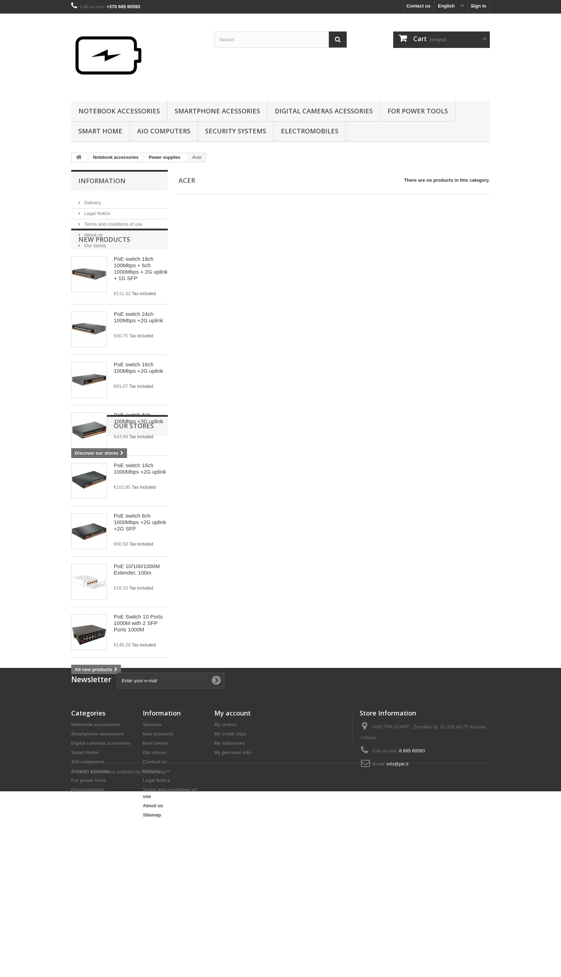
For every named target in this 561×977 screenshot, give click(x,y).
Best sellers (156, 860)
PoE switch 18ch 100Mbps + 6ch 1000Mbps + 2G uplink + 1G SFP (141, 299)
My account (232, 830)
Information (102, 180)
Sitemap (152, 931)
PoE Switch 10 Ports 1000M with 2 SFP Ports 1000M (138, 653)
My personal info (232, 869)
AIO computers (163, 131)
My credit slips (230, 851)
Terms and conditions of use (112, 221)
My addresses (229, 860)
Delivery (92, 199)
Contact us (418, 6)
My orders (225, 841)
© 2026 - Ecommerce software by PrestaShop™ (121, 957)
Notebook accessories (119, 111)
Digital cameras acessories (324, 111)
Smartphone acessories (217, 111)
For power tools (417, 111)
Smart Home (100, 131)
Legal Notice (96, 210)
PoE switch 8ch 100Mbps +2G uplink (138, 448)
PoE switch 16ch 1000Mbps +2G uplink (140, 499)
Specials (152, 841)
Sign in (478, 6)
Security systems (235, 131)
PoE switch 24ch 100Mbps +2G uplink (138, 347)
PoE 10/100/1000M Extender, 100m (137, 599)
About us (93, 232)
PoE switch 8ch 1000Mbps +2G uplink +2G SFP (140, 552)
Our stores (94, 242)
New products (104, 269)
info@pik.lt (398, 881)
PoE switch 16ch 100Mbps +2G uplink (138, 398)
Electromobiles (309, 131)
